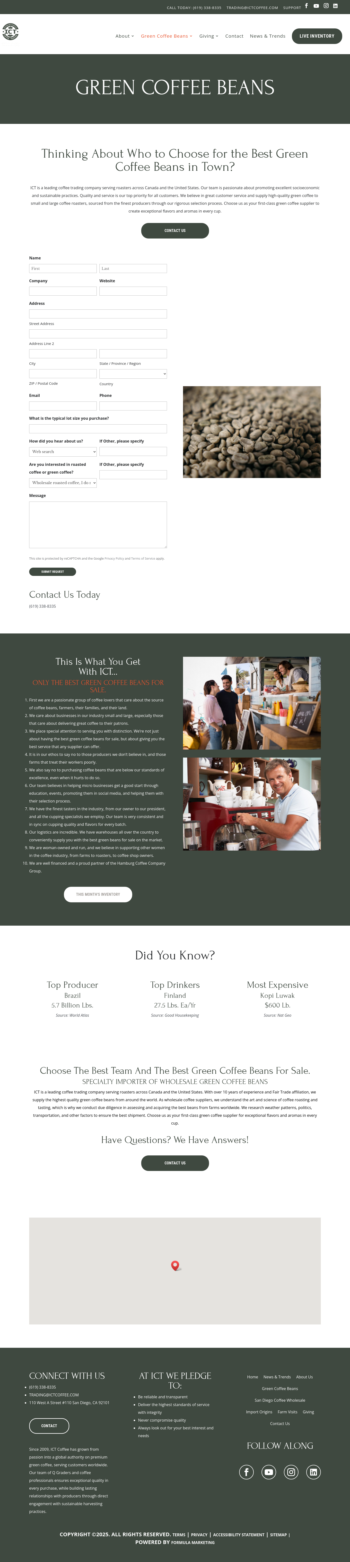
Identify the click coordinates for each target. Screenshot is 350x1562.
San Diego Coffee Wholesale (280, 1400)
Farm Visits (287, 1412)
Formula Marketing (193, 1542)
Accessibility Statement (238, 1534)
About (122, 36)
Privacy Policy (114, 558)
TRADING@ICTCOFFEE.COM (54, 1395)
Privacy (199, 1534)
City (32, 363)
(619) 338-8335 (42, 606)
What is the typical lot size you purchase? (70, 418)
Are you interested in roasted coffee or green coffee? (57, 469)
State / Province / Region (120, 363)
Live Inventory (317, 36)
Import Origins (259, 1412)
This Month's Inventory (98, 894)
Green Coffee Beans (164, 36)
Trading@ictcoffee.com (252, 7)
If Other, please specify (121, 441)
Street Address (41, 323)
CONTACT (49, 1426)
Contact (234, 36)
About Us (304, 1377)
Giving (206, 36)
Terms (179, 1534)
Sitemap (278, 1534)
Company (38, 280)
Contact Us (175, 230)
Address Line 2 (41, 343)
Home (252, 1377)
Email (35, 396)
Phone (106, 396)
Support (292, 7)
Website (107, 280)
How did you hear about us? (57, 441)
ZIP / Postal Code (43, 383)
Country (106, 383)
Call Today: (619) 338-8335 (194, 7)
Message (38, 496)
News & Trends (268, 36)
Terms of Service (143, 558)
